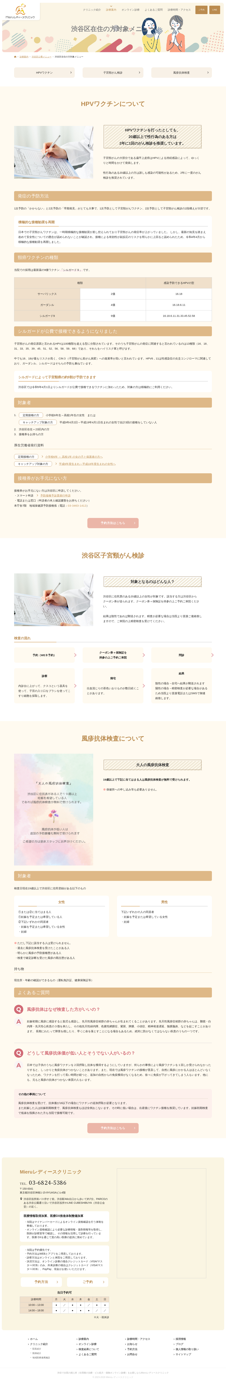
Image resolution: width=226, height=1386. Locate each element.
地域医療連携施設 (41, 1357)
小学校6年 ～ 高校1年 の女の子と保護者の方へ (74, 456)
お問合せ (132, 1354)
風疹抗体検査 (181, 72)
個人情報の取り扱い (187, 1349)
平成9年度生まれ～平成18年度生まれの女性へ (87, 463)
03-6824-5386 (48, 1183)
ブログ (179, 1344)
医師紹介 (36, 1353)
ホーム (34, 1339)
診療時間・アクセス (138, 1339)
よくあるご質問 (88, 1354)
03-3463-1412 (77, 505)
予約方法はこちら (113, 523)
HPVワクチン (44, 72)
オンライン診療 (88, 1344)
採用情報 (181, 1339)
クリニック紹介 (39, 1344)
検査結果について (89, 1349)
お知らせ (132, 1344)
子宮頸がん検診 (113, 72)
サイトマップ (183, 1354)
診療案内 (84, 1339)
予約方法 (41, 1282)
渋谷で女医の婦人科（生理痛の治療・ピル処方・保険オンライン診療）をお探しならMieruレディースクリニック (113, 1373)
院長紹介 (36, 1349)
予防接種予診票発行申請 (55, 495)
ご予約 (88, 1282)
